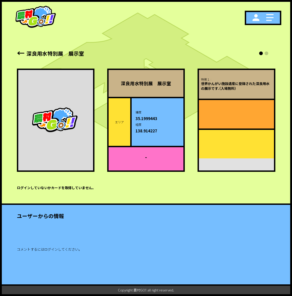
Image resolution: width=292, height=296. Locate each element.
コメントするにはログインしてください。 (49, 249)
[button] (261, 53)
